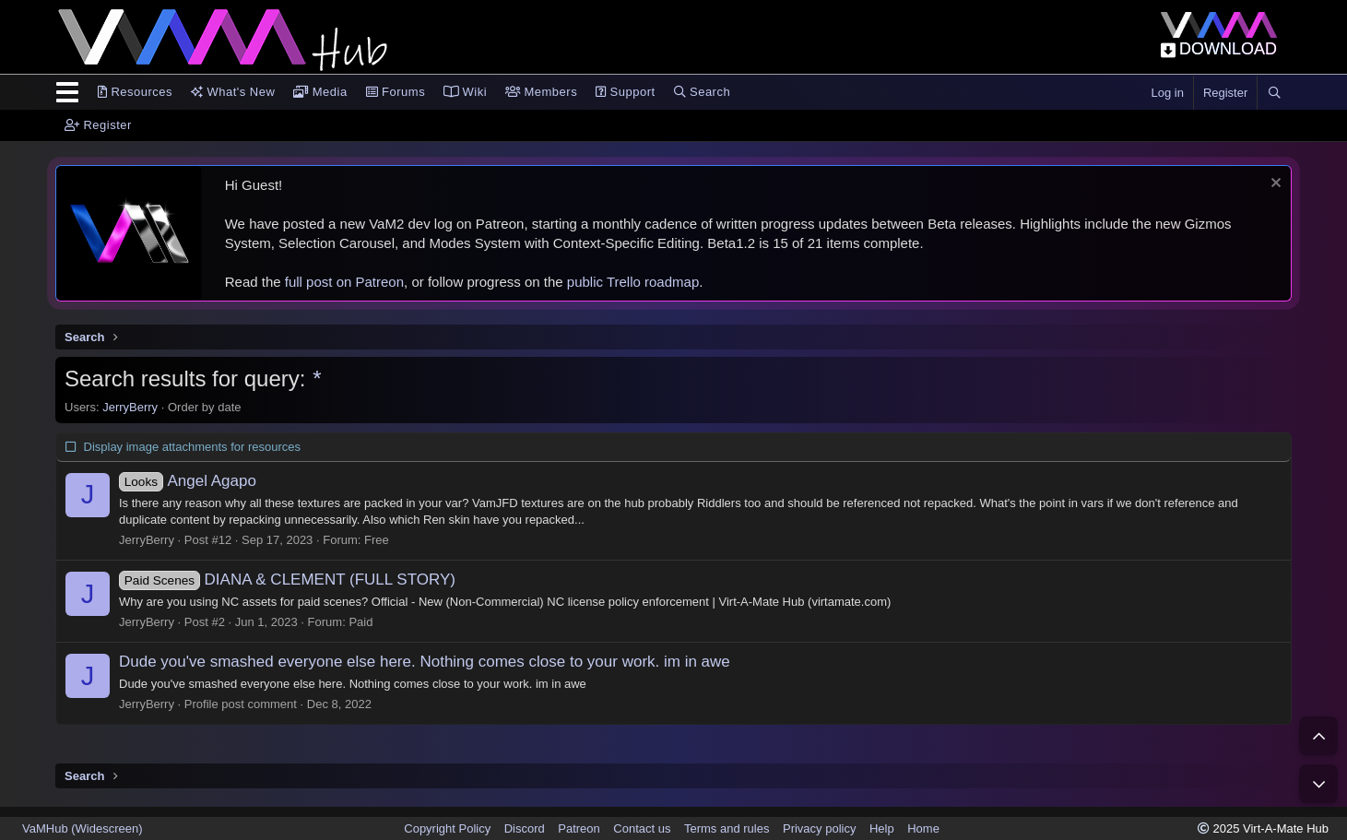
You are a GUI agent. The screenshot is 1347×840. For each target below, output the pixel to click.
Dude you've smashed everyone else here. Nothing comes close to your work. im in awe (424, 661)
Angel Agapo (187, 481)
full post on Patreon (344, 282)
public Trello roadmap (633, 282)
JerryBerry (130, 407)
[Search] (1274, 93)
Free (376, 540)
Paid (360, 622)
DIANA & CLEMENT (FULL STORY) (287, 579)
